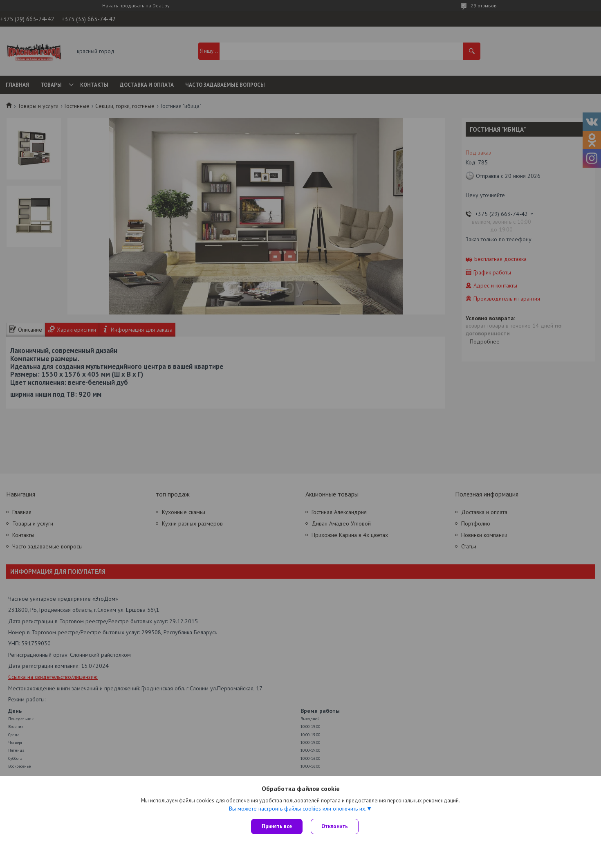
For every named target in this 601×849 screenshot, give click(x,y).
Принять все (277, 826)
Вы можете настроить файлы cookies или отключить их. (297, 808)
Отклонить (334, 826)
